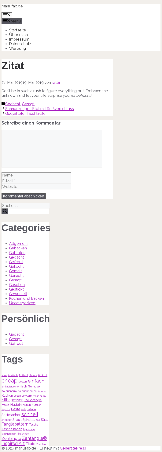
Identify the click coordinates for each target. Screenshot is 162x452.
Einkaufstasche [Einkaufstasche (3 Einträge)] (10, 386)
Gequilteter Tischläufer (26, 113)
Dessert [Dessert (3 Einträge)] (22, 381)
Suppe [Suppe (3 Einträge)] (36, 419)
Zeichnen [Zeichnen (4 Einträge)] (23, 433)
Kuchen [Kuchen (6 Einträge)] (7, 395)
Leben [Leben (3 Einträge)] (17, 395)
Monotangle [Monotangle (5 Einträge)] (33, 400)
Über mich (18, 34)
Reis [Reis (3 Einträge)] (23, 409)
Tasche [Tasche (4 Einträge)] (33, 424)
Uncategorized (22, 303)
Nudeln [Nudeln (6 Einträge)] (16, 404)
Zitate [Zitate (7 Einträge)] (30, 444)
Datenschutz (20, 44)
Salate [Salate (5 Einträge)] (31, 409)
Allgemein (18, 243)
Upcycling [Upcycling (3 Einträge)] (29, 429)
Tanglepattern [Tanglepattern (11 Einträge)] (15, 424)
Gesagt (28, 104)
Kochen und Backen (26, 298)
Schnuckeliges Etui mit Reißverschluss (39, 108)
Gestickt (16, 289)
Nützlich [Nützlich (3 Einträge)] (36, 404)
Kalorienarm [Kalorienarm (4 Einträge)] (9, 391)
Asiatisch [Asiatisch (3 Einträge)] (13, 375)
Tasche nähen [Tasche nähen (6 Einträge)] (12, 429)
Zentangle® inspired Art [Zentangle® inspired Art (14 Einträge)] (24, 441)
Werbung (17, 48)
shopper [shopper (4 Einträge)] (7, 419)
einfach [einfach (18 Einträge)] (36, 381)
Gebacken (18, 248)
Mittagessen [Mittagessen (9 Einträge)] (13, 400)
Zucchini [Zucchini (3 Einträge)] (41, 444)
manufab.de (12, 6)
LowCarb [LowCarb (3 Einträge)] (27, 395)
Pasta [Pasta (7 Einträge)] (15, 409)
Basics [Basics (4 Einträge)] (33, 375)
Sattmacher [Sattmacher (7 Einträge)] (11, 415)
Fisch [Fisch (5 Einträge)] (23, 386)
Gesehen (17, 284)
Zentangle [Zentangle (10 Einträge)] (11, 438)
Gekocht (16, 266)
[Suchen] (5, 211)
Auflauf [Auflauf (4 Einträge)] (23, 375)
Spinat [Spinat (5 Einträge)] (27, 420)
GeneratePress (73, 448)
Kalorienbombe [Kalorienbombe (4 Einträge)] (27, 391)
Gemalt (15, 271)
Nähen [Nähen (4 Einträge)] (27, 404)
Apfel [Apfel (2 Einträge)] (4, 375)
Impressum (19, 39)
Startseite (17, 30)
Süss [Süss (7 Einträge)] (44, 420)
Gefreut (16, 262)
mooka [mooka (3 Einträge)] (5, 404)
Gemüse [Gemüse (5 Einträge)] (34, 386)
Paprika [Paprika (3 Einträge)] (6, 409)
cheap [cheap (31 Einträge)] (9, 380)
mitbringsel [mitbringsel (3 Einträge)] (39, 395)
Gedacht (12, 104)
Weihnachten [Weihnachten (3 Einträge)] (9, 433)
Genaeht (16, 275)
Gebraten (17, 252)
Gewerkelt (18, 293)
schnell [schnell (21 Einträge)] (29, 414)
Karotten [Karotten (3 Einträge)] (42, 391)
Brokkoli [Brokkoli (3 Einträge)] (42, 375)
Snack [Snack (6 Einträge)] (17, 420)
